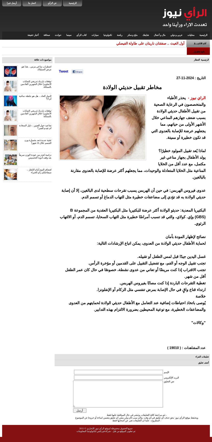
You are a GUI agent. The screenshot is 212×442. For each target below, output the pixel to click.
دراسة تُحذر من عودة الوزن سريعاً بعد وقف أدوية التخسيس (35, 156)
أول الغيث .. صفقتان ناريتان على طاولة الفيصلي (150, 43)
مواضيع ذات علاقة (43, 59)
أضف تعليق (203, 362)
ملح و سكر (132, 35)
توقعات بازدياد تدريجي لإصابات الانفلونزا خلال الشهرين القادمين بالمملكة (35, 84)
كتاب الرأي (81, 35)
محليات (191, 35)
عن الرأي (52, 3)
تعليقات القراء (202, 356)
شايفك (145, 35)
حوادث (58, 35)
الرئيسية (73, 3)
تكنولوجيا (107, 35)
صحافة (47, 35)
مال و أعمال (160, 35)
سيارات (95, 35)
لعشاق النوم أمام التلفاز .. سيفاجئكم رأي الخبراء (39, 171)
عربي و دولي (176, 35)
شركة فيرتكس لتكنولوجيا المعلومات (94, 436)
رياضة (119, 35)
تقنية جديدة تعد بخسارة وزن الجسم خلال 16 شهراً (38, 141)
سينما (68, 35)
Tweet (63, 71)
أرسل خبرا (12, 3)
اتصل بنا (32, 3)
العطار (197, 59)
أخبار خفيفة (33, 35)
